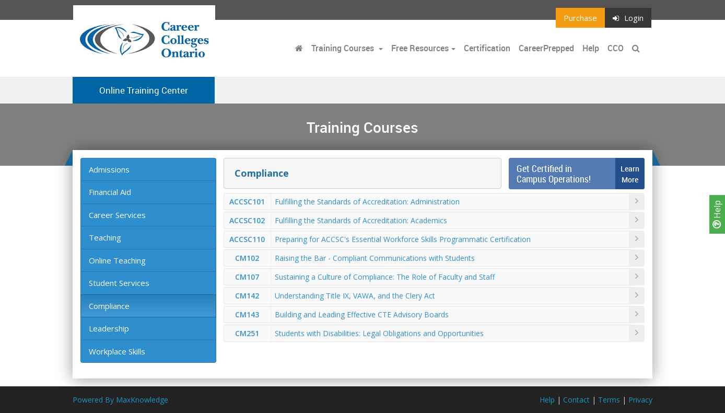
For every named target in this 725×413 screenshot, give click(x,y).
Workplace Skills (117, 351)
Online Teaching (117, 260)
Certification (487, 48)
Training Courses (343, 48)
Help (717, 214)
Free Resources (420, 48)
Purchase (580, 18)
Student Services (119, 283)
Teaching (105, 237)
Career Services (117, 215)
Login (628, 18)
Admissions (109, 169)
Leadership (109, 328)
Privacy (640, 400)
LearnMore (630, 174)
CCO (615, 48)
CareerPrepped (546, 48)
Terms (609, 400)
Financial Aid (110, 192)
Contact (576, 400)
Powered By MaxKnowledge (120, 400)
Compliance (109, 306)
